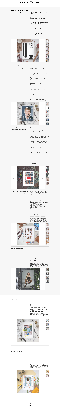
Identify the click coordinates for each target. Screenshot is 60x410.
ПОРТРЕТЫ (32, 5)
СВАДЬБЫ (27, 5)
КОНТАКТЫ (43, 5)
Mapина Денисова (30, 2)
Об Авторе (39, 5)
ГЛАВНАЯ (16, 5)
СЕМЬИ (36, 5)
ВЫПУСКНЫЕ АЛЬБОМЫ (22, 5)
